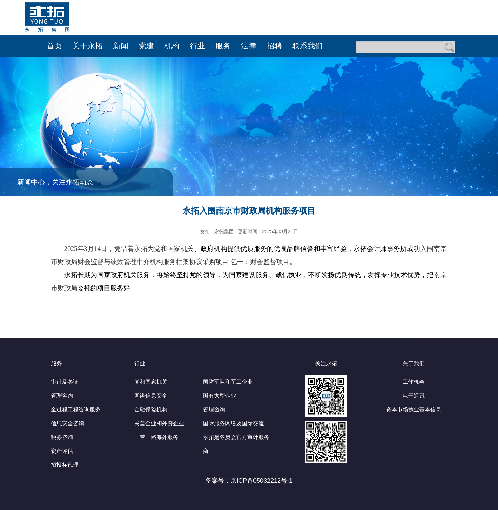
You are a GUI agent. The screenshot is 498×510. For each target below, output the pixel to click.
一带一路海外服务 (156, 437)
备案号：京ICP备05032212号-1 (249, 480)
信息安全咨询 (67, 423)
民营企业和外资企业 (159, 423)
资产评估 (62, 451)
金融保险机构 (150, 409)
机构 (171, 46)
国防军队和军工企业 (228, 382)
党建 (146, 46)
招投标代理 (65, 465)
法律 (248, 46)
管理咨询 (62, 396)
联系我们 (307, 46)
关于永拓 (87, 46)
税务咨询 (62, 437)
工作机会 (414, 382)
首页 (54, 46)
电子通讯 (414, 396)
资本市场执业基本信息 (413, 409)
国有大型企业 (219, 396)
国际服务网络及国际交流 (233, 423)
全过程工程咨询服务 (76, 409)
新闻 (120, 46)
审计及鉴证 (65, 382)
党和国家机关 (150, 382)
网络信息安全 (150, 396)
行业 (197, 46)
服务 (223, 46)
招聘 (274, 46)
